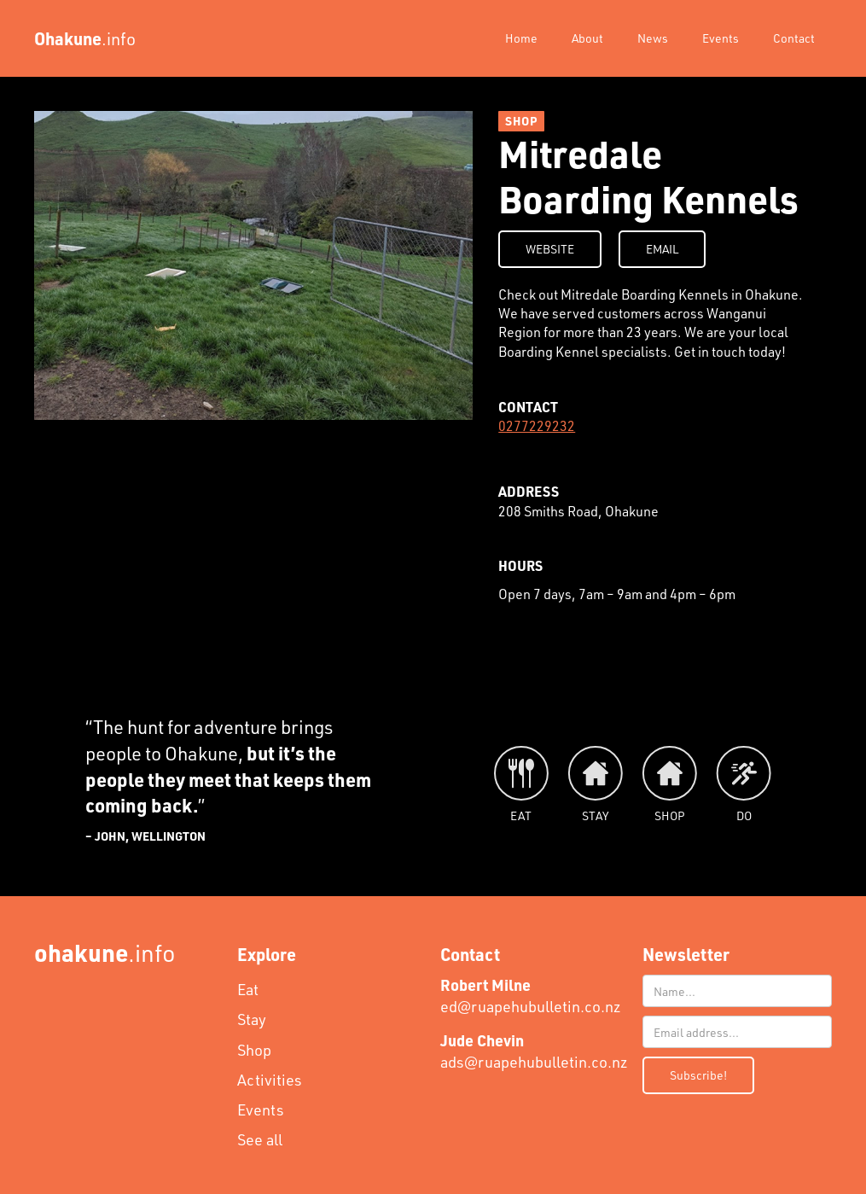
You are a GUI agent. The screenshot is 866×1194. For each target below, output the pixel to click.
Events (720, 38)
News (652, 38)
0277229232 (536, 425)
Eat (248, 989)
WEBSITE (550, 249)
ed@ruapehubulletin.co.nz (530, 995)
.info (105, 952)
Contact (794, 38)
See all (259, 1139)
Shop (254, 1050)
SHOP (521, 121)
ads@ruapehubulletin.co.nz (534, 1051)
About (587, 38)
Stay (251, 1019)
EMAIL (662, 249)
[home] (85, 38)
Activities (269, 1079)
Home (521, 38)
